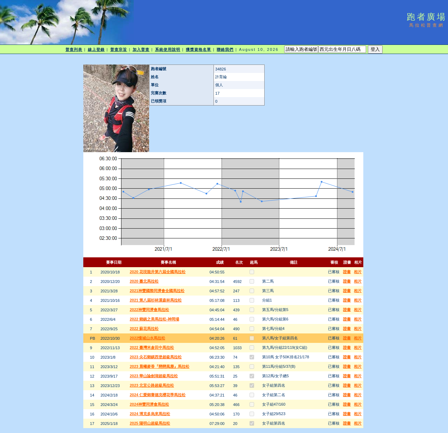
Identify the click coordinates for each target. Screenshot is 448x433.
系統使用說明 (168, 49)
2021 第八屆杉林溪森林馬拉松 (156, 300)
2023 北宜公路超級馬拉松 (152, 385)
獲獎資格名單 (198, 49)
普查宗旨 (118, 49)
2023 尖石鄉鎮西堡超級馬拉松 (156, 357)
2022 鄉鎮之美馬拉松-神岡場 (154, 319)
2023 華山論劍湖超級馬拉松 (154, 376)
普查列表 (73, 49)
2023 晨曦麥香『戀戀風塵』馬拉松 (160, 366)
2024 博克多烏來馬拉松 (150, 414)
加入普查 (141, 49)
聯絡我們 (225, 49)
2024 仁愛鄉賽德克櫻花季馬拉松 (158, 395)
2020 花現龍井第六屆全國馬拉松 (158, 272)
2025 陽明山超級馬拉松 (150, 423)
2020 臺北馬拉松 (144, 281)
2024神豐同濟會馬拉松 (149, 404)
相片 (358, 272)
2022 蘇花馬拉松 (144, 328)
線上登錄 (96, 49)
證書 (347, 272)
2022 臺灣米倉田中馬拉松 (152, 347)
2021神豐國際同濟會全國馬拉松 (157, 291)
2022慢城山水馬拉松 (147, 338)
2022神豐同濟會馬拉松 (149, 309)
